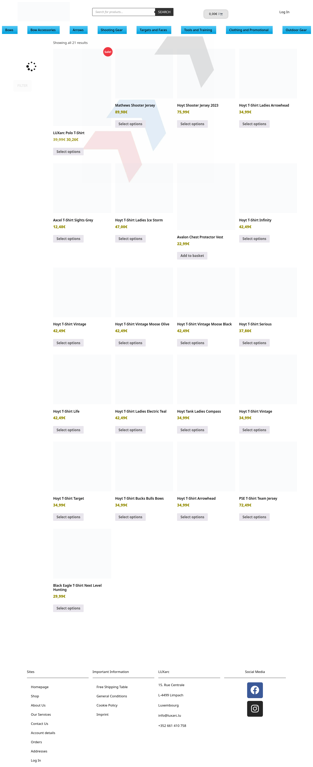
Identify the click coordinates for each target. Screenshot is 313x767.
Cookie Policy (107, 705)
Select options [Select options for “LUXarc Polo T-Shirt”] (68, 151)
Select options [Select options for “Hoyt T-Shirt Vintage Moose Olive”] (130, 343)
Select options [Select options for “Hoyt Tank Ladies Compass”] (192, 430)
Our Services (41, 714)
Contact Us (39, 723)
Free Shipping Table (112, 687)
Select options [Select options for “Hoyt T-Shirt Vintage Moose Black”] (192, 343)
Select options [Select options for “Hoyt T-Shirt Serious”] (254, 343)
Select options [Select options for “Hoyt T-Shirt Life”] (68, 430)
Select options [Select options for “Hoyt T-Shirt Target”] (68, 517)
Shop (35, 696)
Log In (284, 12)
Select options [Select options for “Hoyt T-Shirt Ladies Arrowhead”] (254, 124)
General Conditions (112, 696)
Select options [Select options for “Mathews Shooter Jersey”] (130, 124)
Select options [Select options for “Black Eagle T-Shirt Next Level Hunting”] (68, 608)
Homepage (40, 687)
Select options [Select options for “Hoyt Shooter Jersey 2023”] (192, 124)
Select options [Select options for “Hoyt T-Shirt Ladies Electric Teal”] (130, 430)
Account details (43, 732)
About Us (38, 705)
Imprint (103, 714)
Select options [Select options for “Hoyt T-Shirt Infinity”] (254, 238)
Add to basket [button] (192, 255)
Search (164, 12)
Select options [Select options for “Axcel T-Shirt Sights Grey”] (68, 238)
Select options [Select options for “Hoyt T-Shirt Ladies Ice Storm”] (130, 238)
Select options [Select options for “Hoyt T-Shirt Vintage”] (68, 343)
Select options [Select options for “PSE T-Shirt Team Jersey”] (254, 517)
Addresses (39, 751)
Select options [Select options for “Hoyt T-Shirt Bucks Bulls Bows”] (130, 517)
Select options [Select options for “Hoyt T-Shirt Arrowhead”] (192, 517)
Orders (36, 742)
